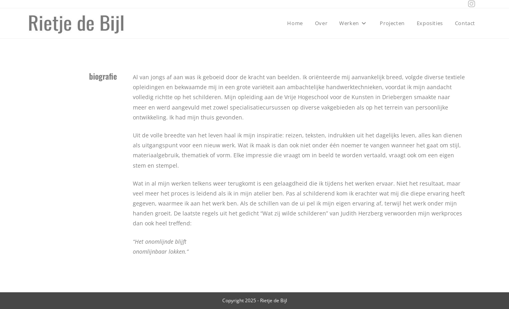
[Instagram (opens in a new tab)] (469, 4)
